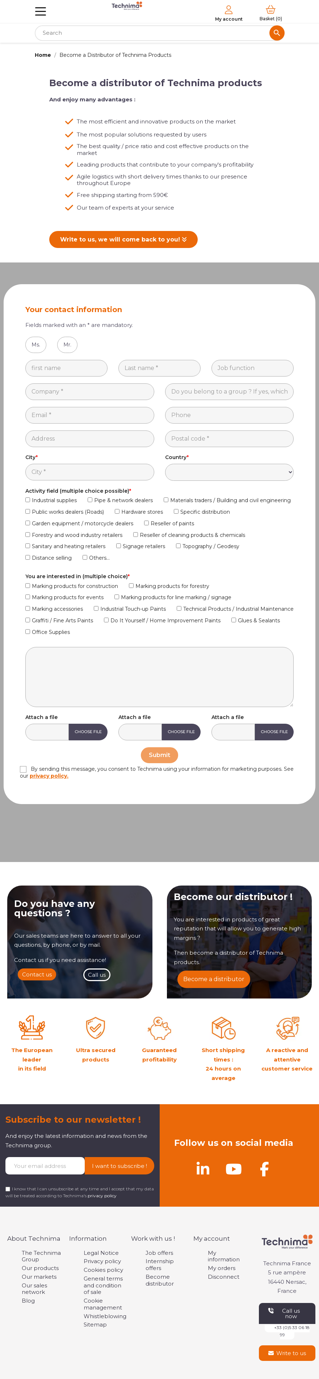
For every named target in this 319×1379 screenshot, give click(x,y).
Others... (99, 558)
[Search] (160, 33)
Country (176, 457)
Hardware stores (142, 512)
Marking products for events (68, 597)
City (30, 457)
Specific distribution (205, 512)
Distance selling (52, 558)
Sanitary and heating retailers (68, 546)
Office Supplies (51, 632)
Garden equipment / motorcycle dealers (82, 523)
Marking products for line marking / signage (176, 597)
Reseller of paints (172, 523)
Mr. (67, 344)
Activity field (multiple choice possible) (77, 491)
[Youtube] (233, 1169)
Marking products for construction (75, 586)
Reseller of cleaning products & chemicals (192, 535)
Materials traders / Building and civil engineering (230, 500)
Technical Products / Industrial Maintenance (238, 609)
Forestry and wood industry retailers (77, 535)
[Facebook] (264, 1169)
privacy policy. (49, 776)
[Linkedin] (203, 1169)
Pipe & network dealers (123, 500)
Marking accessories (57, 609)
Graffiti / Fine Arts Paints (62, 620)
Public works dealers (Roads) (68, 512)
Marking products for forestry (172, 586)
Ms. (36, 344)
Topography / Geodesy (210, 546)
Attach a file (41, 717)
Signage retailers (144, 546)
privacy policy (102, 1195)
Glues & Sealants (259, 620)
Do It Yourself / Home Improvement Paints (165, 620)
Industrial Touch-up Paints (133, 609)
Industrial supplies (54, 500)
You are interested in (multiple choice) (76, 576)
